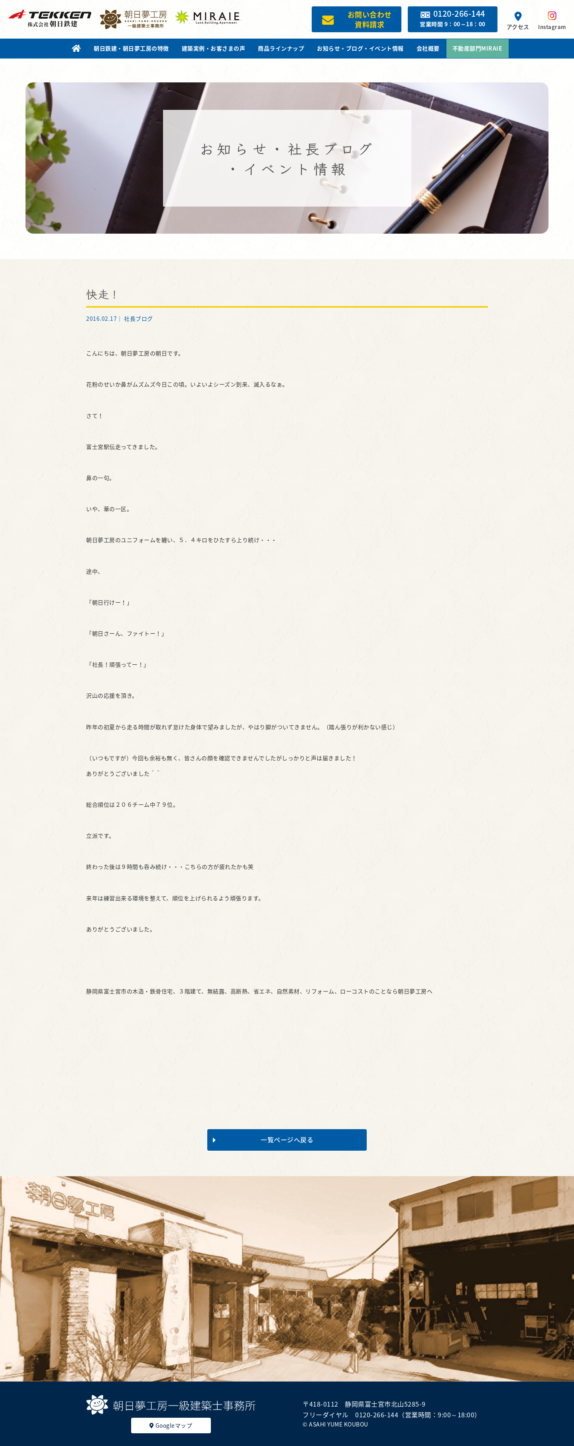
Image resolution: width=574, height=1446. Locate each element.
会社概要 (428, 48)
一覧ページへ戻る (263, 1139)
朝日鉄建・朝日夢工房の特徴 (131, 48)
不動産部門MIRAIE (477, 48)
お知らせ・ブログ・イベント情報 (360, 48)
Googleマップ (171, 1425)
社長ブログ (138, 318)
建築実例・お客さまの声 (214, 48)
